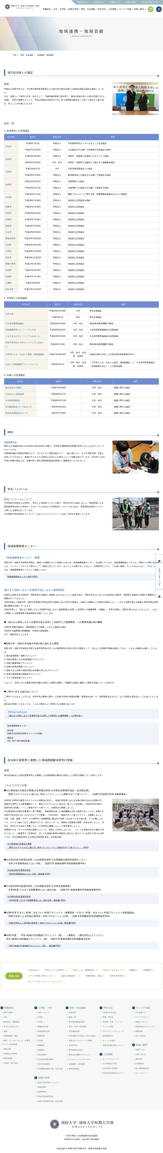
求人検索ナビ (140, 1012)
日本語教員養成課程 (45, 1059)
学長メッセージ (43, 1012)
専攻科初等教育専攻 (45, 1096)
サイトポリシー (141, 1073)
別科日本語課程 (43, 1064)
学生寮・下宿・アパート (112, 1022)
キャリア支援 (125, 9)
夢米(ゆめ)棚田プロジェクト (80, 1055)
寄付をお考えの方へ (151, 2)
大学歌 (40, 1017)
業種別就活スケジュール (145, 1027)
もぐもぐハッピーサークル (79, 1059)
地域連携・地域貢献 (77, 1064)
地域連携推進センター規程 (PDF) (22, 577)
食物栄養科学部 (43, 1031)
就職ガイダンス (141, 1022)
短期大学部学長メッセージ (48, 1082)
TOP (14, 55)
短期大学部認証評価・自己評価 (49, 1101)
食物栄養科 (41, 1087)
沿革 (5, 1017)
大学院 (40, 1041)
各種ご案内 (139, 9)
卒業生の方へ (116, 2)
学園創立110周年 (10, 1054)
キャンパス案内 (109, 1041)
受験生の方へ (83, 2)
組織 (5, 1031)
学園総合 (47, 9)
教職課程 (41, 1045)
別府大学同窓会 (116, 976)
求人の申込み (140, 1036)
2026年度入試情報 (110, 1068)
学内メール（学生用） (55, 970)
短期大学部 (73, 9)
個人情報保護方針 (142, 1068)
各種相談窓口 (108, 1036)
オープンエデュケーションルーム (43, 981)
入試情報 (112, 9)
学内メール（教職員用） (84, 970)
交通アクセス (140, 1050)
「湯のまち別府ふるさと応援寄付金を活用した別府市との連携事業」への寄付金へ (45, 716)
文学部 (40, 1022)
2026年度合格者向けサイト (113, 1073)
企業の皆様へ (132, 2)
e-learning (32, 970)
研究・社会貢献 (88, 9)
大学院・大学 (45, 1008)
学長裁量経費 (74, 1031)
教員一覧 (72, 1017)
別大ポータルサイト (112, 970)
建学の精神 (8, 1012)
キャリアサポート (142, 1017)
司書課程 (41, 1050)
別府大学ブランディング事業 (80, 1041)
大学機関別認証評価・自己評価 (49, 1069)
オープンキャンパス (159, 576)
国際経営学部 (42, 1027)
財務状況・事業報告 (12, 1022)
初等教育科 (41, 1092)
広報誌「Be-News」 (12, 1063)
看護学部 (41, 1036)
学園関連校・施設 (93, 976)
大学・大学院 (59, 9)
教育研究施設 (74, 1069)
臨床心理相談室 (69, 976)
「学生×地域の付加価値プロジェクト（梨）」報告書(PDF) (34, 946)
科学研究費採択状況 (77, 1022)
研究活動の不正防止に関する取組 (82, 1036)
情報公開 (7, 1049)
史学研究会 (73, 1045)
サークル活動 (108, 1027)
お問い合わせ (140, 1054)
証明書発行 (139, 1064)
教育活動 (72, 1012)
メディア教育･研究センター (40, 976)
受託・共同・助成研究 (78, 1027)
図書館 (132, 970)
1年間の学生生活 (109, 1012)
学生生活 (102, 9)
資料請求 (159, 558)
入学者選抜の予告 (110, 1064)
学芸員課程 (41, 1055)
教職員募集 (8, 1058)
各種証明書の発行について (113, 1045)
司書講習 (147, 970)
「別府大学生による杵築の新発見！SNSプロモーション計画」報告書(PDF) (41, 923)
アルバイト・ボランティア (113, 1031)
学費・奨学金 (108, 1017)
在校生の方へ (99, 2)
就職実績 (138, 1031)
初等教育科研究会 (76, 1050)
